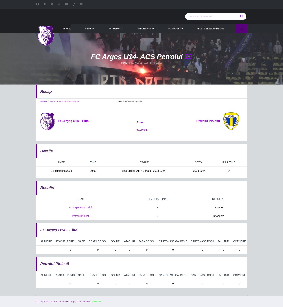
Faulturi (224, 241)
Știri (88, 28)
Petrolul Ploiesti (81, 216)
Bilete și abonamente (210, 28)
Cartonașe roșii (202, 241)
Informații (144, 28)
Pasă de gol (146, 241)
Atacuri (129, 241)
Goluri (116, 241)
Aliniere (46, 241)
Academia (114, 28)
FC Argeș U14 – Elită (81, 207)
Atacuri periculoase (70, 241)
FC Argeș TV (175, 28)
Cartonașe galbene (173, 241)
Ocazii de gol (98, 241)
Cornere (239, 241)
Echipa (67, 28)
